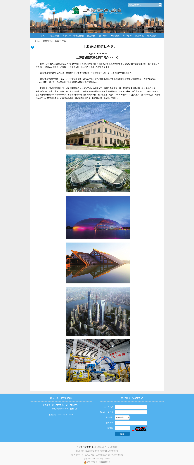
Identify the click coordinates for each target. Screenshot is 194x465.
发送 (122, 434)
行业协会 (54, 35)
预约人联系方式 (106, 412)
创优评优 (91, 35)
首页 (42, 35)
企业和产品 (60, 40)
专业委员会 (78, 35)
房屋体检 (139, 35)
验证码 (110, 428)
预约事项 (109, 423)
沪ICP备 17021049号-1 (85, 447)
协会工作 (66, 35)
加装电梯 (127, 35)
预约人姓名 (108, 407)
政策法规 (115, 35)
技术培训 (103, 35)
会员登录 (151, 35)
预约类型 (109, 417)
